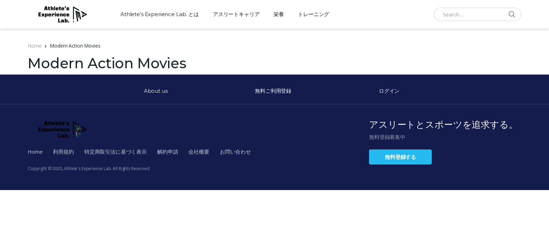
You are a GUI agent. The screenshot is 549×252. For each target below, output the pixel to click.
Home (34, 45)
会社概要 (198, 151)
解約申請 (167, 151)
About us (156, 91)
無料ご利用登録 (273, 91)
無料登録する (400, 156)
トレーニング (313, 14)
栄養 (278, 14)
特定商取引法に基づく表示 (115, 151)
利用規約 (63, 151)
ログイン (389, 91)
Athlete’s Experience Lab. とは (159, 14)
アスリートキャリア (236, 14)
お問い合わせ (235, 151)
